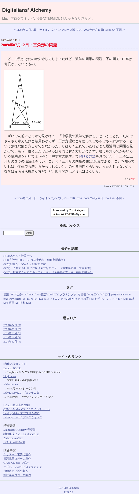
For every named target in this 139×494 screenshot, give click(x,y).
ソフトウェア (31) (117, 298)
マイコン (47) (57, 298)
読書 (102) (87, 294)
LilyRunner (9, 376)
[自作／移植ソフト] (15, 363)
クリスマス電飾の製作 (17, 454)
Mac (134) (35, 294)
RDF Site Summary (68, 487)
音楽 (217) (9, 294)
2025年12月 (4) (12, 341)
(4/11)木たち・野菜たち (17, 255)
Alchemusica (10, 384)
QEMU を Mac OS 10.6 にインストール (26, 409)
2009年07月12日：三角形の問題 (29, 45)
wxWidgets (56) (17, 298)
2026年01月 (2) (12, 337)
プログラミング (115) (67, 294)
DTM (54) (33, 298)
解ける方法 (87, 156)
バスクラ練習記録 (14, 442)
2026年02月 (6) (12, 333)
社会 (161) (22, 294)
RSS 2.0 (68, 492)
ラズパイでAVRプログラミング (22, 466)
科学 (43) (100, 298)
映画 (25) (14, 302)
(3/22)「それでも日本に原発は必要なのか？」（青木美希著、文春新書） (48, 268)
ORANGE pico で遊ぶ (16, 462)
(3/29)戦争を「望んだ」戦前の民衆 (24, 264)
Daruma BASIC (12, 368)
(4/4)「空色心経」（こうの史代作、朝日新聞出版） (34, 259)
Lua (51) (44, 298)
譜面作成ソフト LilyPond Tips (21, 433)
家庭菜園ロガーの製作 (17, 475)
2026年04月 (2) (12, 325)
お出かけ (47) (74, 298)
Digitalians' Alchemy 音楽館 (19, 429)
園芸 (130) (47, 294)
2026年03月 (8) (12, 329)
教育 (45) (88, 298)
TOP (79, 29)
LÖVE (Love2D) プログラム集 (21, 392)
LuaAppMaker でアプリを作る (21, 413)
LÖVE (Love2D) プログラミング (22, 417)
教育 (133, 179)
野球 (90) (110, 294)
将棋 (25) (25, 302)
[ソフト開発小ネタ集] (16, 405)
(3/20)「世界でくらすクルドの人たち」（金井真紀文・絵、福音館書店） (48, 272)
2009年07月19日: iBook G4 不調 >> (104, 29)
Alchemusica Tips (13, 437)
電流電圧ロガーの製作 (17, 458)
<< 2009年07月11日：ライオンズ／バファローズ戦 (44, 29)
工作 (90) (99, 294)
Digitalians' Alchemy (26, 10)
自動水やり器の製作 (15, 470)
